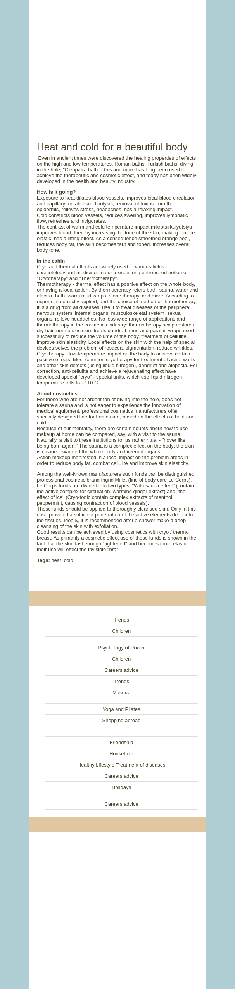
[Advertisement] (117, 62)
